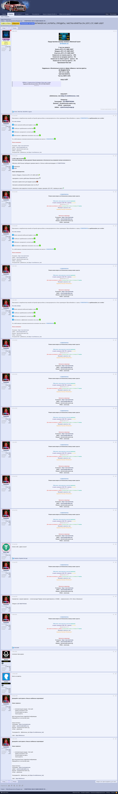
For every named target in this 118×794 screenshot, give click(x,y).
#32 (115, 510)
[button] (23, 14)
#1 (115, 31)
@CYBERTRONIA (68, 101)
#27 (115, 340)
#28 (115, 374)
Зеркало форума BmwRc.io (50, 14)
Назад (3, 28)
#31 (115, 476)
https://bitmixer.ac (20, 735)
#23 (115, 191)
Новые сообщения (5, 16)
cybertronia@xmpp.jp (67, 107)
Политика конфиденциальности (98, 792)
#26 (115, 300)
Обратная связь (76, 792)
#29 (115, 408)
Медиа (27, 14)
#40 (115, 738)
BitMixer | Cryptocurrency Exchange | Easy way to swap (37, 82)
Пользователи (35, 14)
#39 (115, 695)
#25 (115, 266)
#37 (115, 651)
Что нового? (18, 14)
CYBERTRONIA (5, 25)
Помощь (108, 792)
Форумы (10, 14)
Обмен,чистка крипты (65, 14)
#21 (115, 115)
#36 (115, 614)
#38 (115, 673)
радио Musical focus (6, 19)
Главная (4, 14)
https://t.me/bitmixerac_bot (70, 96)
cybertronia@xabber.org (21, 147)
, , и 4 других (23, 111)
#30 (115, 442)
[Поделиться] (114, 31)
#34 (115, 562)
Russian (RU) (4, 792)
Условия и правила (85, 792)
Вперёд (14, 28)
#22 (115, 155)
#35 (115, 596)
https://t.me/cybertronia (23, 145)
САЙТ (14, 168)
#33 (115, 544)
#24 (115, 225)
